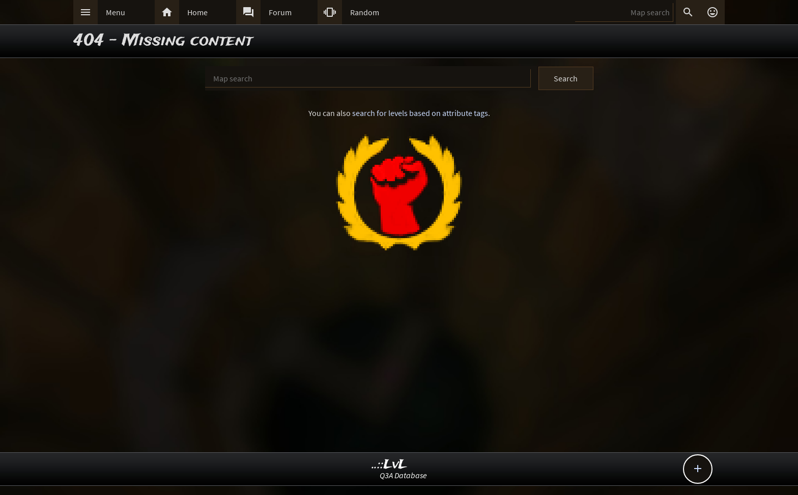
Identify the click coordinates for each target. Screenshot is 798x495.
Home (197, 12)
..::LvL (390, 465)
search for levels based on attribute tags (420, 113)
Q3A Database (403, 475)
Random (364, 12)
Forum (280, 12)
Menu (115, 12)
